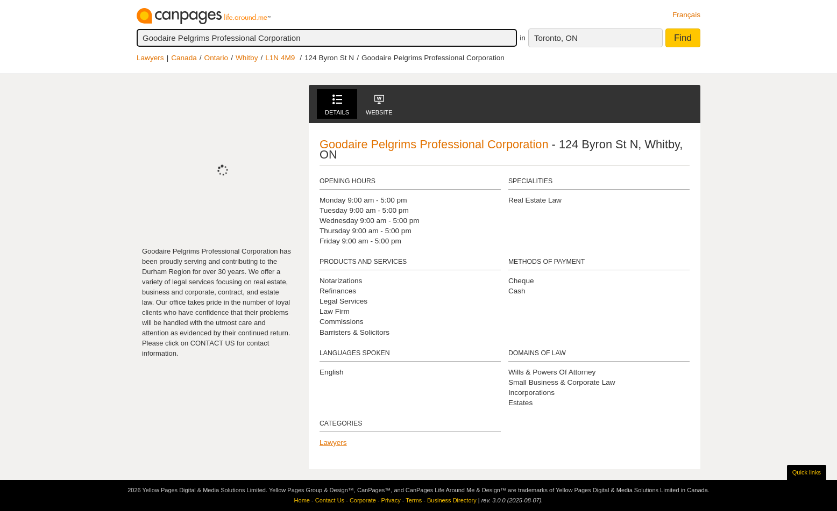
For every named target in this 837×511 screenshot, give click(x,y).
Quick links (806, 472)
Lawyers (150, 58)
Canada (184, 58)
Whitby (247, 58)
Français (686, 15)
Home (302, 500)
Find (683, 38)
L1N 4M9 (280, 58)
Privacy (391, 500)
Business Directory (452, 500)
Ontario (216, 58)
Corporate (363, 500)
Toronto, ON (556, 37)
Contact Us (329, 500)
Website (379, 105)
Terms (414, 500)
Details (337, 105)
